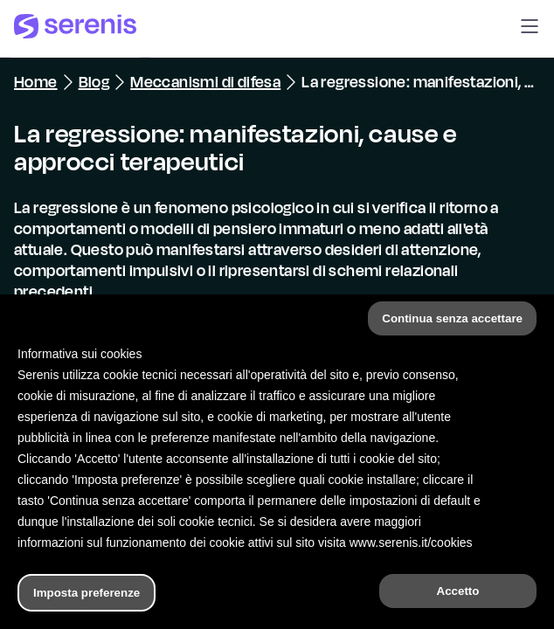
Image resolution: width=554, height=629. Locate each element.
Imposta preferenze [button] (86, 592)
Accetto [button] (458, 591)
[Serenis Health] (75, 29)
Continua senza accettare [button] (452, 318)
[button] (529, 29)
